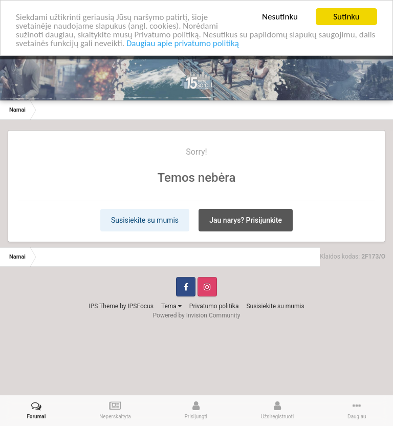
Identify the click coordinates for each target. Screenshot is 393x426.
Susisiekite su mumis (145, 220)
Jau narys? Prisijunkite (245, 220)
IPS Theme (103, 305)
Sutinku (346, 16)
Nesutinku (280, 16)
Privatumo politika (214, 305)
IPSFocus (140, 305)
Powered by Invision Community (197, 314)
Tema (171, 305)
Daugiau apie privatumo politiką (182, 42)
